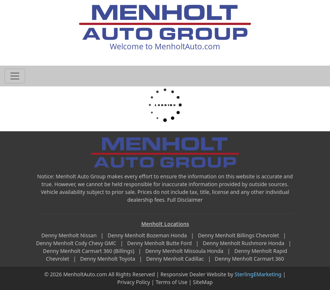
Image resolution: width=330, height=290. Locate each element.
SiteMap (202, 282)
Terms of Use (172, 282)
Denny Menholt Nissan (70, 235)
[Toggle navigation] (14, 76)
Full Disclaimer (185, 199)
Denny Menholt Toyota (108, 258)
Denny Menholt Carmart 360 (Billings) (89, 250)
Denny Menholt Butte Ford (160, 243)
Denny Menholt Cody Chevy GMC (77, 243)
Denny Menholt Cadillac (175, 258)
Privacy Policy (133, 282)
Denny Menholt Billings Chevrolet (239, 235)
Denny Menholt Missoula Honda (185, 250)
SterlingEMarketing (258, 274)
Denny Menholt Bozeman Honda (148, 235)
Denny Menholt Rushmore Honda (244, 243)
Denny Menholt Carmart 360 (249, 258)
